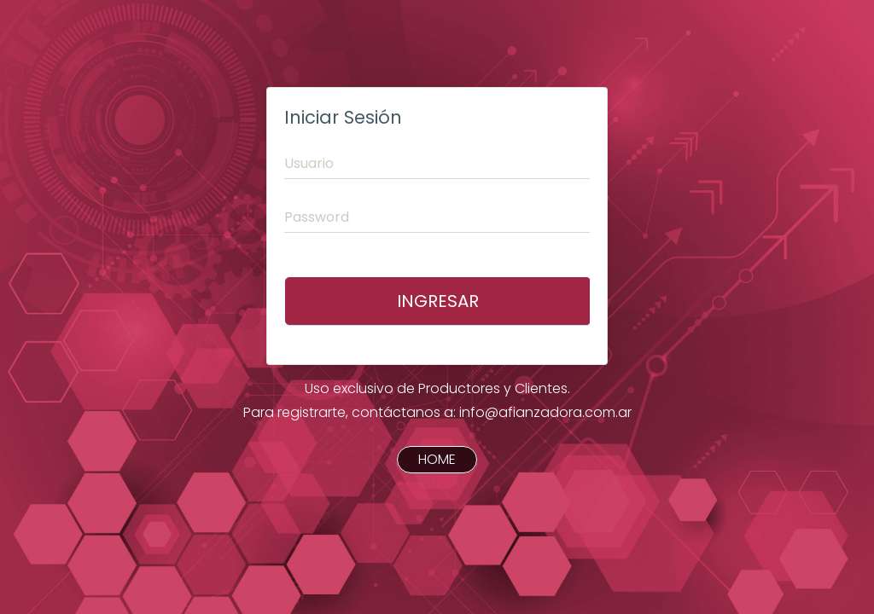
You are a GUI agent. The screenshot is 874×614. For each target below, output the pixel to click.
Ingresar (438, 301)
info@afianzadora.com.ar (545, 412)
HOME (437, 460)
